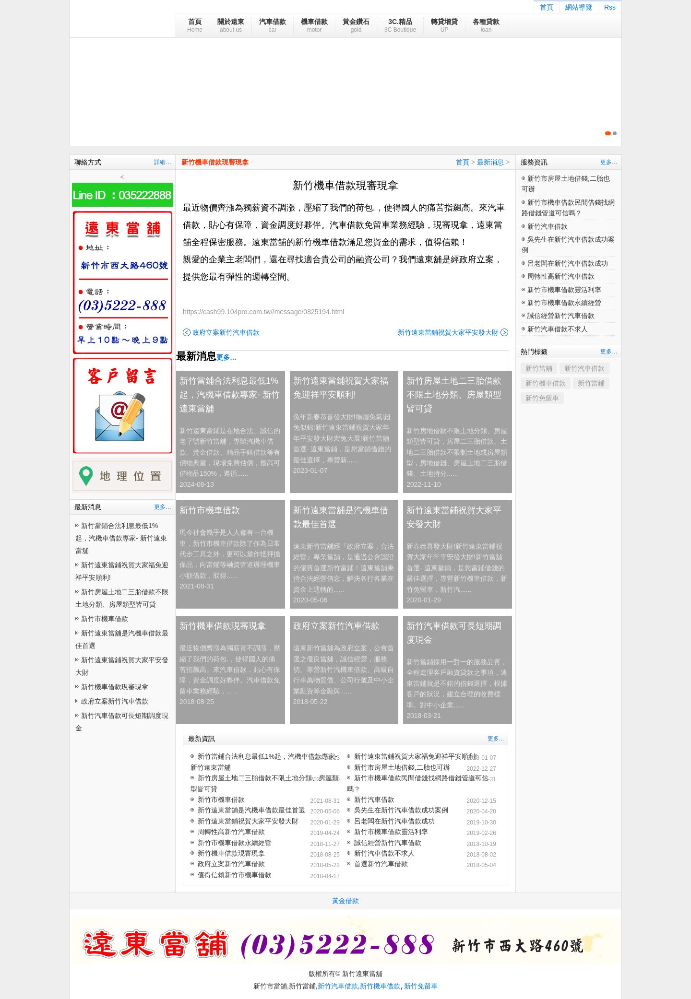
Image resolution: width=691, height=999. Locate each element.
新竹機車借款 (545, 383)
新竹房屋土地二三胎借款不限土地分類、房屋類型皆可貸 (453, 394)
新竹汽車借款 (374, 799)
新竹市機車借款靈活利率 (391, 831)
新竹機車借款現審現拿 (114, 687)
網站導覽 (578, 7)
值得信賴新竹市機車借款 (235, 875)
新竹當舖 (538, 368)
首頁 (546, 7)
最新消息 (490, 162)
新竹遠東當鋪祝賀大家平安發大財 (448, 332)
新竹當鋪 (591, 383)
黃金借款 (345, 901)
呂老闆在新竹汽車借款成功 (394, 821)
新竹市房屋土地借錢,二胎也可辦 (402, 767)
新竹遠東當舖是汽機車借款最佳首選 (340, 517)
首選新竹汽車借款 (381, 864)
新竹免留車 (542, 398)
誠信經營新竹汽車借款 (387, 842)
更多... (496, 738)
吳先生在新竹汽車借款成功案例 (401, 810)
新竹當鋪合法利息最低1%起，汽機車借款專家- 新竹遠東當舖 (121, 538)
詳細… (162, 162)
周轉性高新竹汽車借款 (231, 831)
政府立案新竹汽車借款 (114, 701)
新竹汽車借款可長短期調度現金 (453, 633)
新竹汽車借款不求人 (384, 853)
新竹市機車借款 (104, 619)
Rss (610, 7)
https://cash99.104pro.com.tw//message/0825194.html (263, 312)
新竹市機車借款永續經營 (235, 842)
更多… (162, 507)
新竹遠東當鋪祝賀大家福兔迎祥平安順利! (340, 388)
